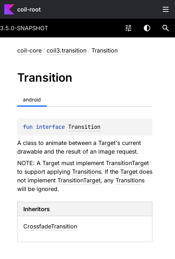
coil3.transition (66, 50)
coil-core (29, 50)
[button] (165, 28)
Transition (84, 127)
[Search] (165, 28)
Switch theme (147, 28)
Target (106, 142)
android (32, 99)
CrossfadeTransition (50, 226)
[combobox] (128, 28)
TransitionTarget (127, 163)
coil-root (29, 9)
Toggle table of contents (165, 9)
